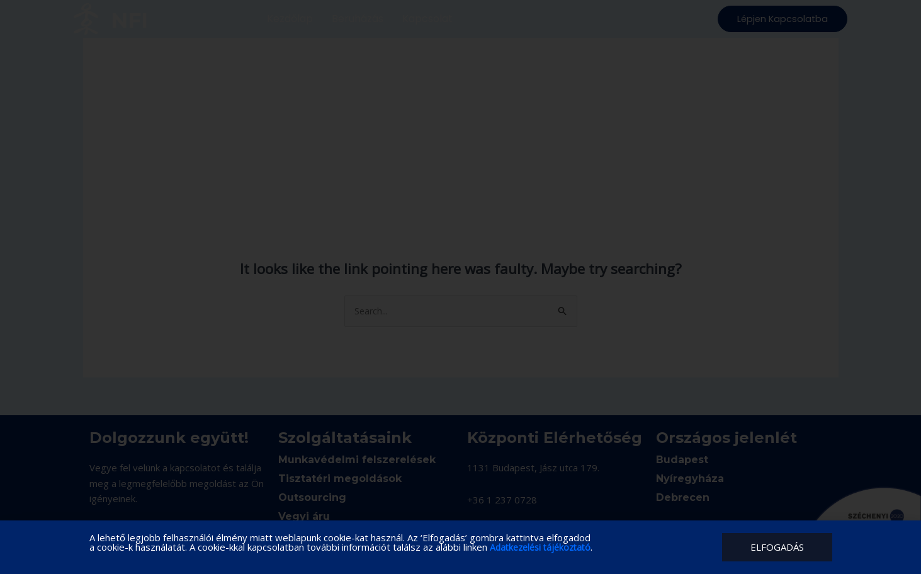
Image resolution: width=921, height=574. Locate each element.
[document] (460, 287)
